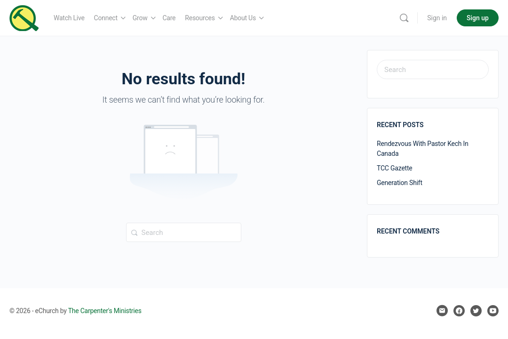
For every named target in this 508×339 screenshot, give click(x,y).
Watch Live (69, 18)
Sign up (478, 18)
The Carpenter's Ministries (105, 311)
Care (169, 18)
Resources (199, 18)
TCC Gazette (395, 168)
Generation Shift (399, 182)
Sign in (437, 18)
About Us (243, 18)
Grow (140, 18)
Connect (106, 18)
